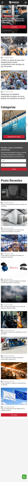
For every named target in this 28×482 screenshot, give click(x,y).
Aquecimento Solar (14, 137)
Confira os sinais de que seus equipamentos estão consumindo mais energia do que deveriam (12, 63)
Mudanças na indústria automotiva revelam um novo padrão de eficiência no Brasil (13, 96)
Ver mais (14, 415)
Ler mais (14, 27)
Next (25, 125)
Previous (2, 125)
